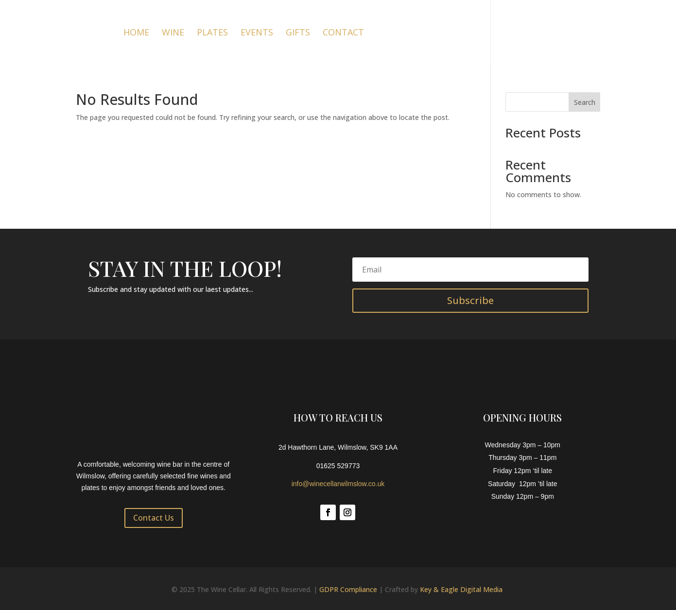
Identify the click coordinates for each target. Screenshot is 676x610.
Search (584, 102)
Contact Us (153, 517)
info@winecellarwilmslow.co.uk (338, 484)
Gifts (298, 33)
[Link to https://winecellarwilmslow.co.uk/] (56, 31)
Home (136, 33)
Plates (212, 33)
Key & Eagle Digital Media (461, 589)
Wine (173, 33)
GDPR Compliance (348, 589)
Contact (343, 33)
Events (257, 33)
